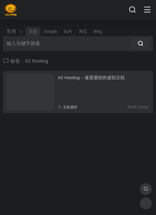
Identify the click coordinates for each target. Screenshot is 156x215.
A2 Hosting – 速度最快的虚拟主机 (91, 77)
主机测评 (70, 107)
